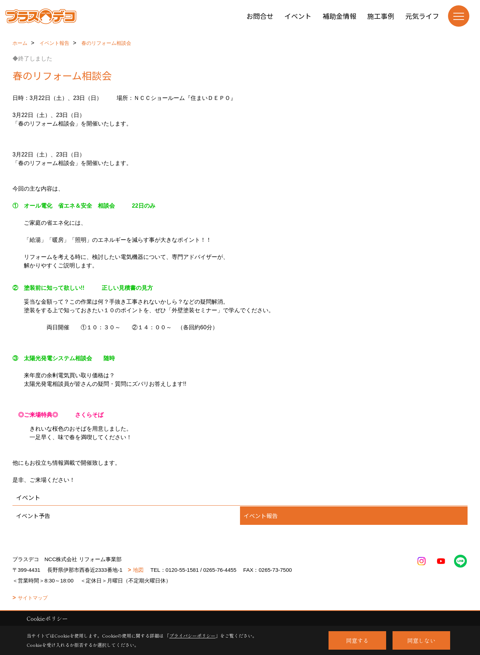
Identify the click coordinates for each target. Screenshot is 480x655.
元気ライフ (422, 16)
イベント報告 (261, 515)
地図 (138, 570)
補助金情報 (339, 16)
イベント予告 (33, 515)
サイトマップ (33, 598)
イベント (297, 16)
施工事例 (380, 16)
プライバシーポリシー (192, 635)
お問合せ (259, 16)
